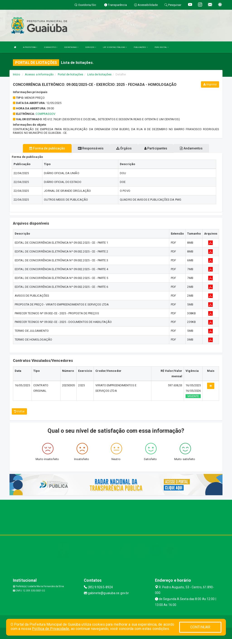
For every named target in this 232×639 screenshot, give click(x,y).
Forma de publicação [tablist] (47, 148)
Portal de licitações (70, 74)
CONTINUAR (200, 627)
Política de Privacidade (50, 629)
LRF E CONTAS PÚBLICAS (115, 47)
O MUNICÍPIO (50, 47)
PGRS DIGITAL (162, 47)
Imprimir (210, 84)
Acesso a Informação (39, 74)
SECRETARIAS (71, 47)
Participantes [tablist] (155, 148)
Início (16, 74)
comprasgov (45, 113)
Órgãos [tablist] (124, 148)
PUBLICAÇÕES (140, 47)
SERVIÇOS (90, 47)
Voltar (19, 411)
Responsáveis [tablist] (91, 148)
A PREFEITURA (30, 47)
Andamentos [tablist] (191, 148)
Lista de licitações (99, 74)
